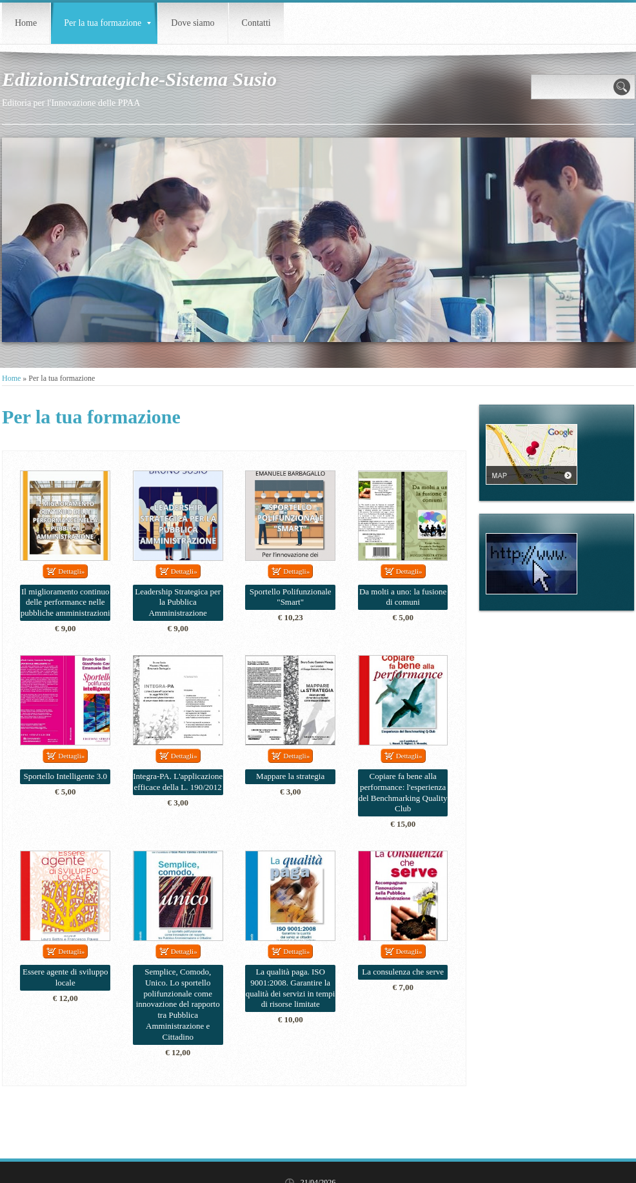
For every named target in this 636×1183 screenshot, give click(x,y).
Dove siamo (192, 23)
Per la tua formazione (107, 23)
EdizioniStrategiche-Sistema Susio (139, 79)
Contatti (256, 23)
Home (26, 23)
